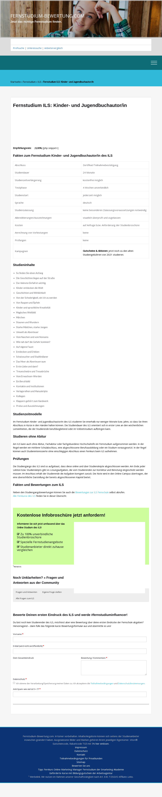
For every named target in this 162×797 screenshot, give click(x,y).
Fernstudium (29, 82)
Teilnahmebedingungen (106, 692)
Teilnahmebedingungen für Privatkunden (81, 771)
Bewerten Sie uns (80, 779)
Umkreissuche (35, 48)
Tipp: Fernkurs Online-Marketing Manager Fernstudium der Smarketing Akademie (81, 783)
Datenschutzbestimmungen (30, 695)
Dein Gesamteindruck (23, 666)
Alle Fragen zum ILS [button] (25, 606)
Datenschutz (20, 687)
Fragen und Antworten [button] (26, 599)
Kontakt (81, 767)
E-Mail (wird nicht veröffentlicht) (29, 654)
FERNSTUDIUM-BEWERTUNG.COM (48, 16)
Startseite (15, 82)
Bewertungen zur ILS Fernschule (95, 498)
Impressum (81, 760)
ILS (39, 82)
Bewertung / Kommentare (95, 666)
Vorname (18, 642)
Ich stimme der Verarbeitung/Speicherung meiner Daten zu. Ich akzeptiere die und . (67, 694)
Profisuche (19, 48)
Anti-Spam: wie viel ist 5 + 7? (28, 701)
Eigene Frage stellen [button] (52, 599)
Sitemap (81, 775)
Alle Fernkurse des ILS (25, 502)
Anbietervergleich (55, 48)
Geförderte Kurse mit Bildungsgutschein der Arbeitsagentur (81, 786)
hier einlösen (103, 756)
